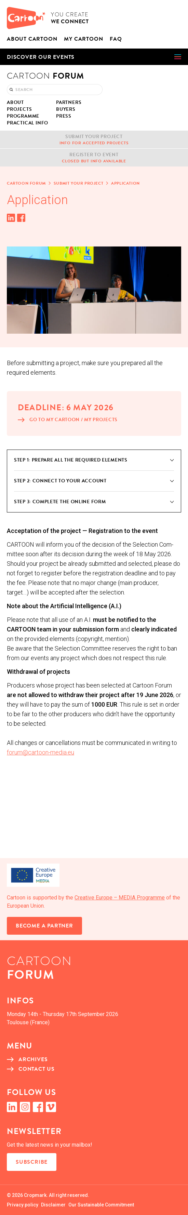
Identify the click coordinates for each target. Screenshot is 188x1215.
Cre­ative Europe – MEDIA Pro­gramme (120, 897)
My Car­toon (83, 39)
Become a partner (44, 926)
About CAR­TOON (32, 39)
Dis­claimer (53, 1204)
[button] (94, 57)
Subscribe (32, 1162)
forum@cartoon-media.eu (40, 752)
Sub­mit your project (78, 183)
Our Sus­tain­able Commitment (101, 1204)
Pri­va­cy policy (22, 1204)
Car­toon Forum (26, 183)
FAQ (116, 39)
